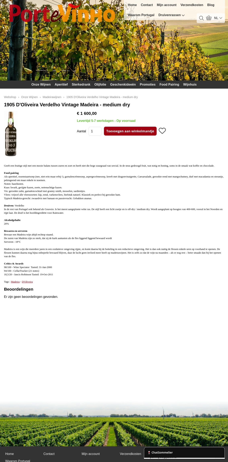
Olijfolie (100, 84)
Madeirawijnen (52, 97)
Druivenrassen (171, 15)
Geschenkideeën (123, 84)
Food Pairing (169, 84)
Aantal (81, 131)
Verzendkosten (192, 5)
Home (132, 5)
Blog (211, 5)
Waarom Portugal (141, 15)
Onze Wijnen (41, 84)
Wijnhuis (190, 84)
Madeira (15, 281)
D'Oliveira (27, 281)
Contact (147, 5)
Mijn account (167, 5)
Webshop (10, 97)
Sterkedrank (81, 84)
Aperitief (61, 84)
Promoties (147, 84)
